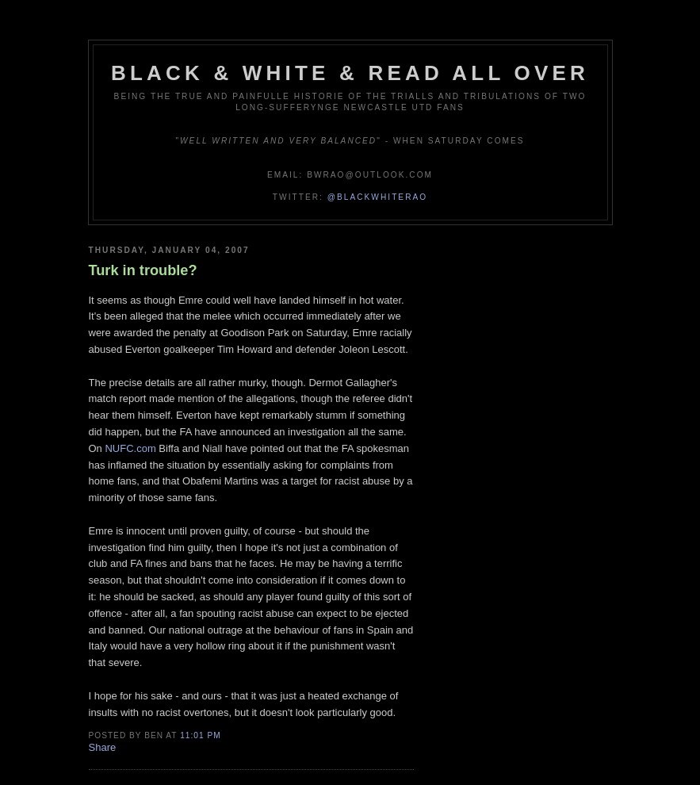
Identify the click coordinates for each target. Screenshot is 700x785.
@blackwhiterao (377, 197)
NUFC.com (130, 448)
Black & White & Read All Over (350, 73)
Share (103, 747)
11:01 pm (200, 735)
